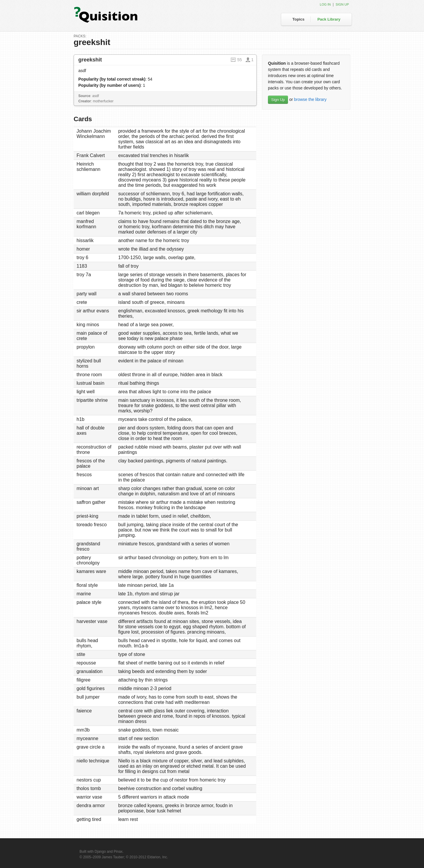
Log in (325, 4)
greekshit (90, 60)
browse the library (310, 99)
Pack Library (328, 19)
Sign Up (278, 99)
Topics (298, 19)
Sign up (342, 4)
